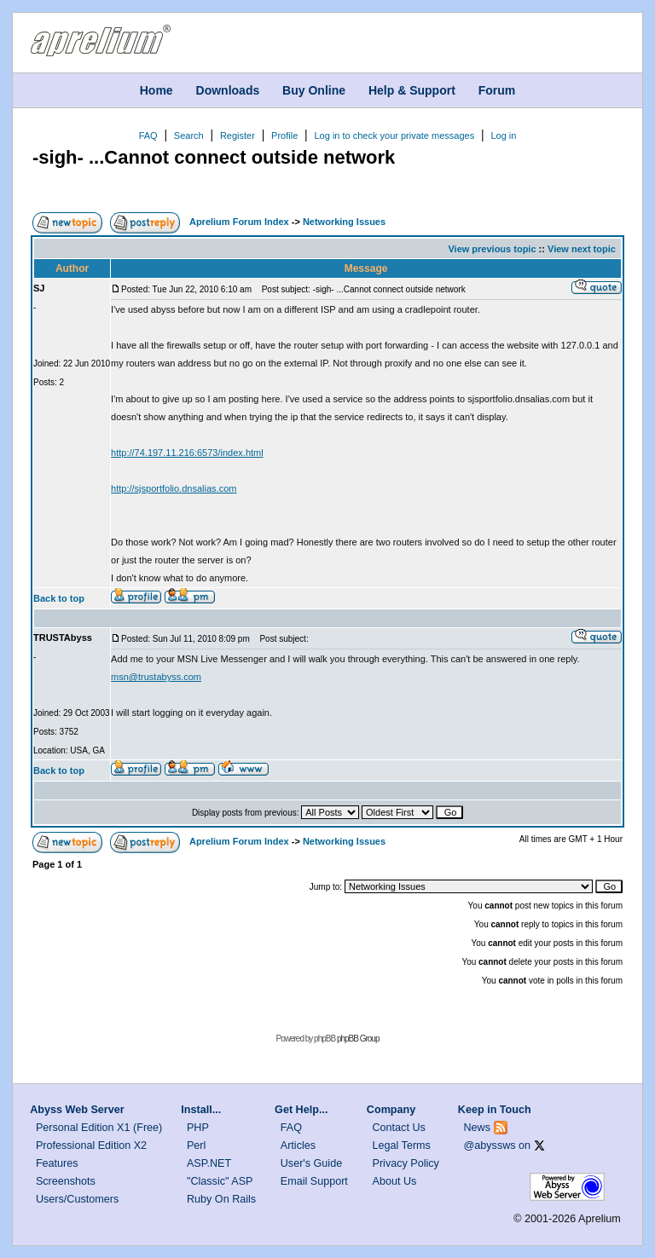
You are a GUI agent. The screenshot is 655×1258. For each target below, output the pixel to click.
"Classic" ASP (220, 1181)
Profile (284, 135)
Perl (196, 1145)
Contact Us (399, 1128)
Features (57, 1163)
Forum (497, 90)
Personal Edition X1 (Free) (99, 1128)
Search (189, 135)
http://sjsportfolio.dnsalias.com (173, 488)
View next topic (582, 249)
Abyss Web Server (77, 1110)
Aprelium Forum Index (239, 221)
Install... (201, 1110)
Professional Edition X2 (91, 1145)
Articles (298, 1145)
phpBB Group (358, 1038)
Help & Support (411, 90)
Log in (503, 135)
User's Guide (311, 1163)
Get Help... (301, 1110)
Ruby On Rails (221, 1199)
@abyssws (490, 1145)
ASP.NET (209, 1163)
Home (156, 90)
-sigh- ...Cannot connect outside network (213, 157)
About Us (395, 1181)
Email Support (314, 1181)
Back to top (58, 598)
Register (237, 135)
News (477, 1128)
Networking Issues (344, 221)
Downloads (228, 90)
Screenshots (66, 1181)
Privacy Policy (406, 1163)
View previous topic (492, 249)
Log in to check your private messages (394, 135)
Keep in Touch (494, 1110)
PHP (198, 1128)
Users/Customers (77, 1199)
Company (391, 1110)
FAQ (148, 135)
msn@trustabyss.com (156, 677)
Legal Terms (402, 1145)
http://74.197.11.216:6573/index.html (187, 452)
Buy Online (313, 90)
